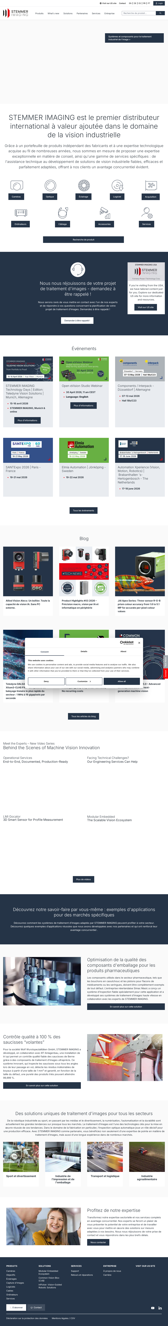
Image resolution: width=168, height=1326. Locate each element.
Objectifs (10, 1275)
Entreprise (109, 13)
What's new (53, 13)
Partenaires (82, 13)
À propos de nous (112, 1271)
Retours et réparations (82, 1275)
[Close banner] (139, 643)
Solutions (67, 13)
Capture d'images (15, 1282)
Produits (39, 13)
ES (140, 3)
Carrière (107, 1275)
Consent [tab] (45, 652)
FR (144, 3)
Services (96, 13)
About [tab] (123, 651)
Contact (122, 3)
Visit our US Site (145, 1266)
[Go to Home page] (15, 13)
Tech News (165, 662)
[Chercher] (160, 13)
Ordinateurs (12, 1294)
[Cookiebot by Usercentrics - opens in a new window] (122, 643)
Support (75, 1271)
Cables (9, 1290)
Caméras (10, 1271)
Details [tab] (84, 651)
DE (135, 3)
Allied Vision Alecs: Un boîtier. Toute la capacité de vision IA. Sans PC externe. (28, 604)
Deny (46, 681)
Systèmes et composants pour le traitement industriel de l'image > (129, 38)
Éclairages (11, 1279)
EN (130, 3)
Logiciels (10, 1286)
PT (149, 3)
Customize (84, 681)
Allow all (122, 681)
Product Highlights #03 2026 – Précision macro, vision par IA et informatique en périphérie (80, 604)
